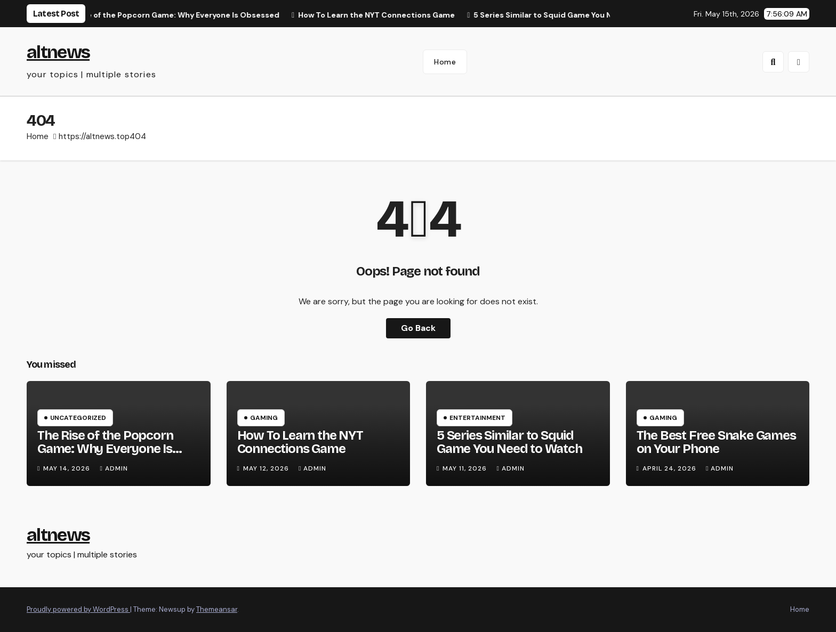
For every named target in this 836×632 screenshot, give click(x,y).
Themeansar (216, 609)
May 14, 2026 (67, 468)
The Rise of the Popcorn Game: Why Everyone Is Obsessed (105, 448)
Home (445, 62)
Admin (113, 468)
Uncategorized (78, 418)
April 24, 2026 (670, 468)
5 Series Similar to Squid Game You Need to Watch (509, 442)
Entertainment (477, 418)
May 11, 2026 (466, 468)
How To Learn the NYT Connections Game (300, 442)
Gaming (264, 418)
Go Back (418, 328)
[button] (773, 61)
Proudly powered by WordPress (78, 609)
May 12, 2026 (267, 468)
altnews (58, 52)
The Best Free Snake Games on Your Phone (716, 442)
